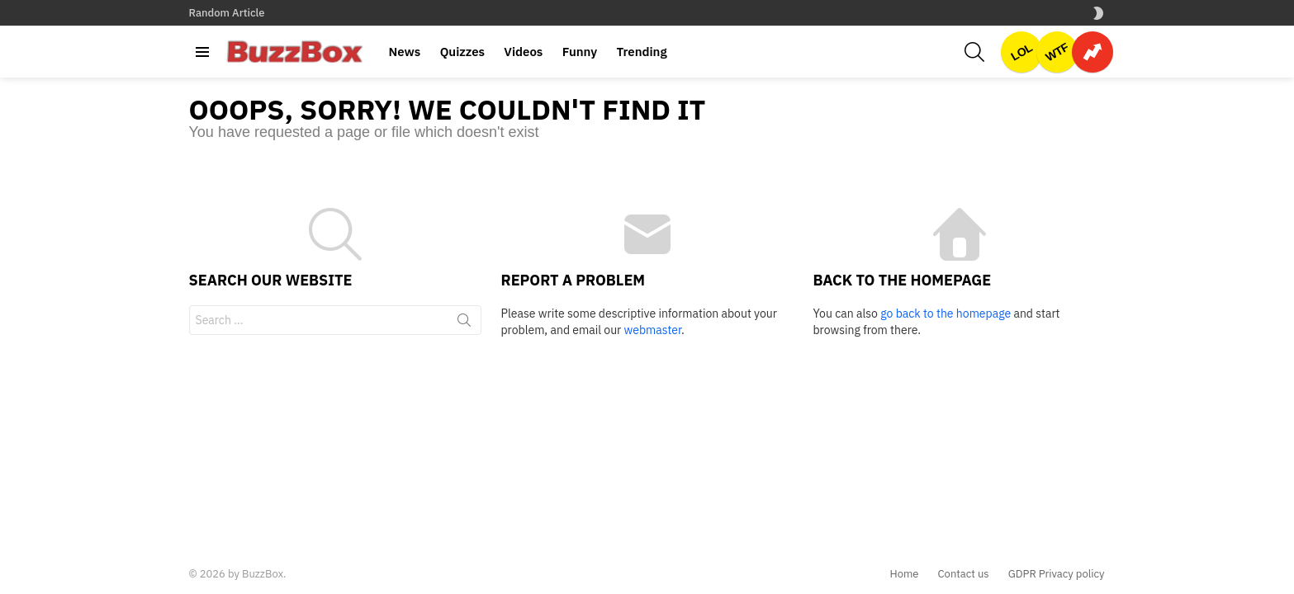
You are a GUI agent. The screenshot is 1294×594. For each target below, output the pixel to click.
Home (903, 574)
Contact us (963, 574)
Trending (641, 51)
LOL (1021, 52)
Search (464, 323)
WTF (1057, 52)
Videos (523, 51)
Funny (579, 51)
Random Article (227, 13)
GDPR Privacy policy (1056, 574)
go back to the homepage (945, 313)
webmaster (652, 330)
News (405, 51)
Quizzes (462, 51)
